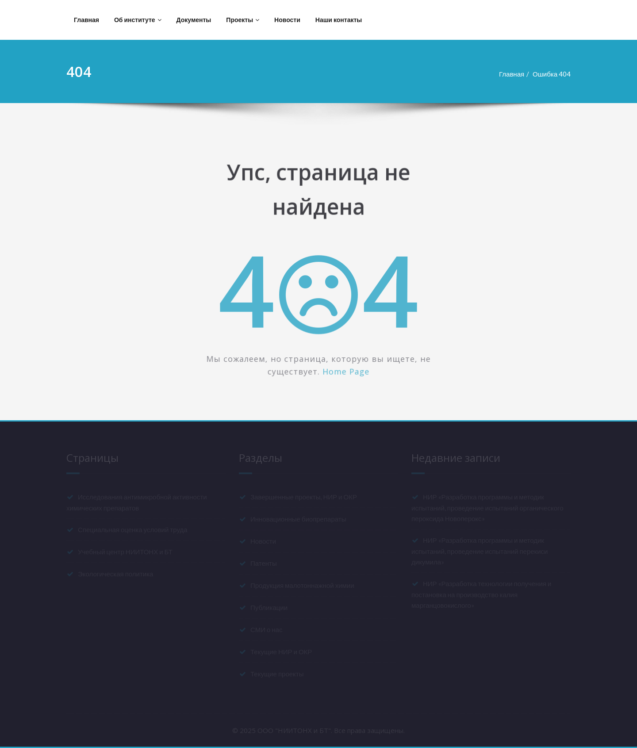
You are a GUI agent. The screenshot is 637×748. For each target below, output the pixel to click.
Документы (194, 19)
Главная (86, 19)
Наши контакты (338, 19)
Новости (287, 19)
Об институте (137, 19)
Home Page (346, 371)
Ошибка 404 (556, 74)
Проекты (242, 19)
